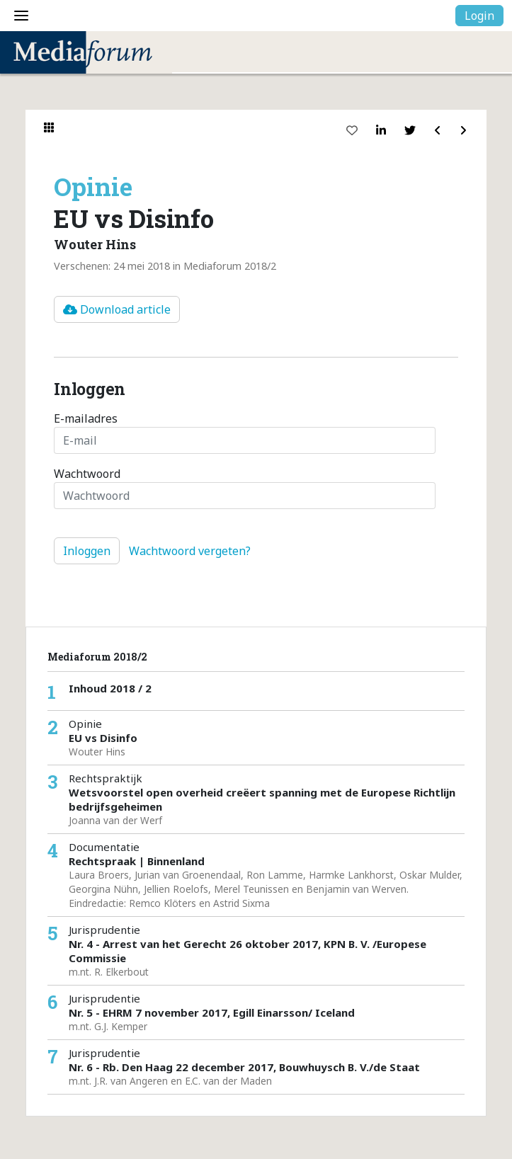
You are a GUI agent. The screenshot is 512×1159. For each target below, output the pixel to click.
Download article (117, 309)
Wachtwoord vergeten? (190, 551)
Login (479, 15)
